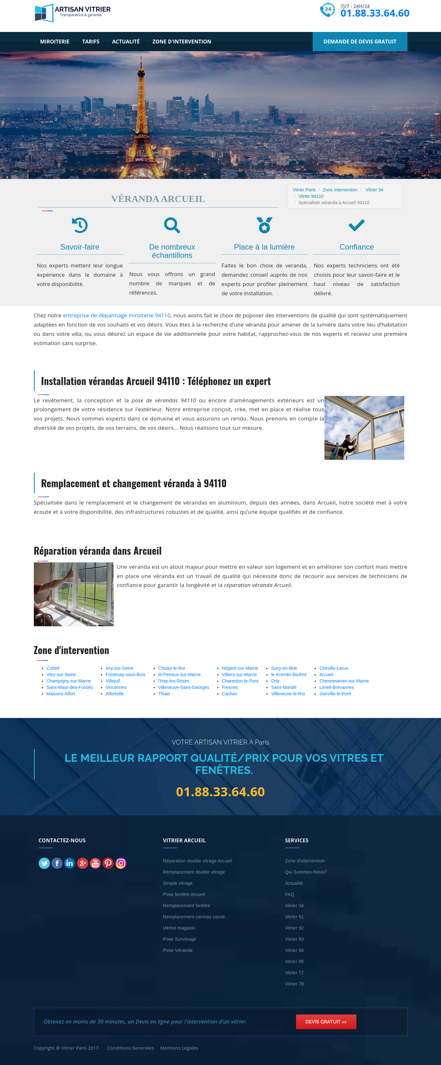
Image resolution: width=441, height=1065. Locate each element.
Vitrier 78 (294, 983)
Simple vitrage (178, 883)
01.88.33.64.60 (375, 13)
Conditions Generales (130, 1048)
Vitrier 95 (294, 961)
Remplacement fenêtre (186, 905)
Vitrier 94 (375, 189)
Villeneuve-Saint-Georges (183, 687)
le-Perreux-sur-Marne (179, 674)
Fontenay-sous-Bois (126, 674)
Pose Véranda (178, 950)
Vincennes (116, 687)
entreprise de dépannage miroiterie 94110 (117, 315)
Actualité (126, 41)
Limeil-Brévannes (336, 687)
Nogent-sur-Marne (240, 668)
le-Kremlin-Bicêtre (289, 674)
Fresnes (230, 687)
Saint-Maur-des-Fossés (70, 687)
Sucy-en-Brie (284, 668)
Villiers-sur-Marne (239, 674)
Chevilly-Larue (333, 668)
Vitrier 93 (294, 939)
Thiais (164, 693)
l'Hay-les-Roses (174, 680)
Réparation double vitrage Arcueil (197, 860)
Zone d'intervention (182, 41)
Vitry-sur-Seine (61, 674)
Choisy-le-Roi (171, 668)
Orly (275, 680)
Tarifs (91, 41)
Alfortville (115, 693)
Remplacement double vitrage (194, 872)
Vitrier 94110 (310, 196)
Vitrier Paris (304, 189)
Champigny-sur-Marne (69, 680)
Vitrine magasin (179, 927)
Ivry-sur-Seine (119, 668)
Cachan (229, 693)
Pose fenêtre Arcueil (184, 894)
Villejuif (113, 680)
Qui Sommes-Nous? (306, 872)
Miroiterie (55, 41)
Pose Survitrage (179, 939)
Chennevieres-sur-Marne (344, 680)
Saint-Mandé (283, 687)
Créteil (53, 668)
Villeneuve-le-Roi (288, 693)
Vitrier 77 (294, 972)
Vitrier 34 (294, 905)
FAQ (289, 894)
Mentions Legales (179, 1048)
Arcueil (326, 674)
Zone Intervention (340, 189)
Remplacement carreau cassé (194, 916)
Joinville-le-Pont (335, 693)
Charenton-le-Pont (240, 680)
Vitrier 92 (294, 927)
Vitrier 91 (294, 916)
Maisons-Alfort (61, 693)
